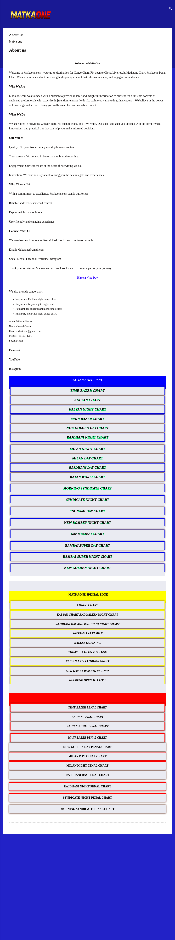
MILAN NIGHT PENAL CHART (88, 765)
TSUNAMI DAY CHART (87, 511)
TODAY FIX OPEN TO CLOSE (87, 652)
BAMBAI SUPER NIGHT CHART (87, 556)
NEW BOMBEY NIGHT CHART (87, 523)
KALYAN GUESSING (87, 642)
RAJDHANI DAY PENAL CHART (87, 775)
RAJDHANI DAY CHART (87, 467)
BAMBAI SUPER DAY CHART (87, 545)
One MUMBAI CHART (87, 534)
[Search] (170, 9)
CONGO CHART (87, 605)
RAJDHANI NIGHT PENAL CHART (87, 786)
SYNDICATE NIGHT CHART (87, 500)
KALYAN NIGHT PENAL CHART (88, 726)
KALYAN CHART (87, 400)
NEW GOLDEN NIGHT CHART (87, 568)
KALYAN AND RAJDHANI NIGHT (87, 661)
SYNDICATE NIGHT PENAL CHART (87, 797)
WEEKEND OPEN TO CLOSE (87, 680)
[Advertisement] (87, 861)
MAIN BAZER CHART (87, 419)
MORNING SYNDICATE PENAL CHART (88, 809)
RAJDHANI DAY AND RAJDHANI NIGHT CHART (87, 624)
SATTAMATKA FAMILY (87, 633)
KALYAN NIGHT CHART (87, 409)
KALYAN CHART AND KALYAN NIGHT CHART (87, 614)
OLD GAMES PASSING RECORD (87, 670)
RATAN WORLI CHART (87, 477)
